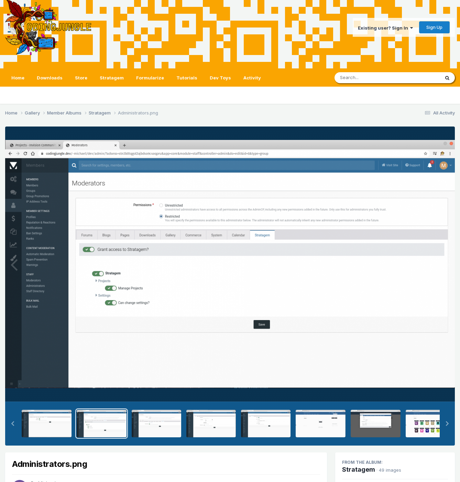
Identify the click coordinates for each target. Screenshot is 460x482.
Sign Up (434, 27)
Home (17, 77)
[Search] (368, 77)
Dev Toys (220, 77)
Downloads (50, 77)
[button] (12, 423)
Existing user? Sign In (385, 28)
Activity (252, 77)
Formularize (150, 77)
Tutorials (186, 77)
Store (81, 77)
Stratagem (112, 77)
